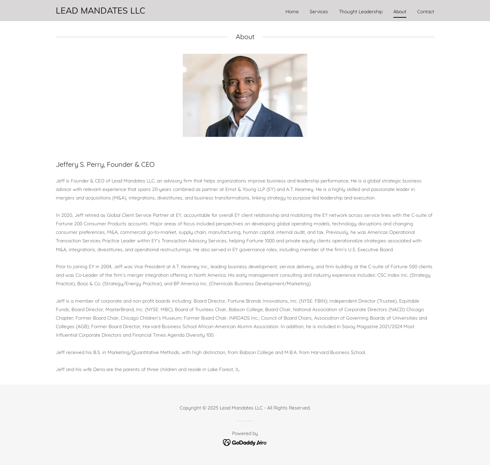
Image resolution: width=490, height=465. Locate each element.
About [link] (399, 12)
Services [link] (319, 12)
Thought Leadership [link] (360, 12)
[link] (100, 12)
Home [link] (292, 12)
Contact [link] (425, 12)
